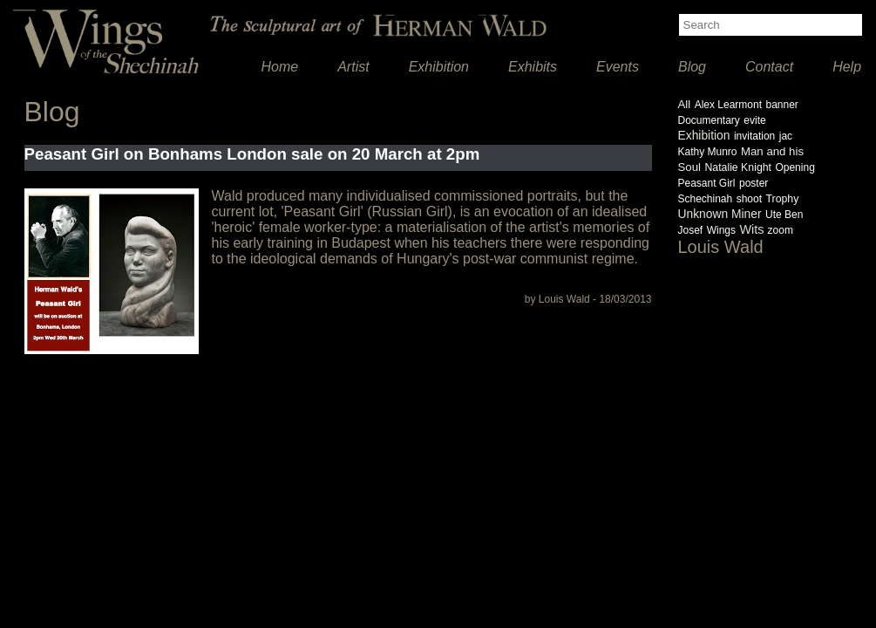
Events (617, 66)
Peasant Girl (707, 183)
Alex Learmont (728, 105)
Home (280, 66)
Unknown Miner (720, 214)
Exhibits (532, 66)
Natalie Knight (737, 167)
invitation (754, 136)
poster (753, 183)
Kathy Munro (707, 152)
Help (846, 66)
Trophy (781, 199)
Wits (753, 229)
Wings (721, 230)
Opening (794, 167)
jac (785, 136)
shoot (749, 199)
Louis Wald (721, 246)
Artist (353, 66)
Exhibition (439, 66)
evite (754, 120)
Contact (769, 66)
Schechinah (705, 199)
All (684, 104)
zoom (780, 230)
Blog (692, 66)
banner (781, 105)
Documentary (709, 120)
